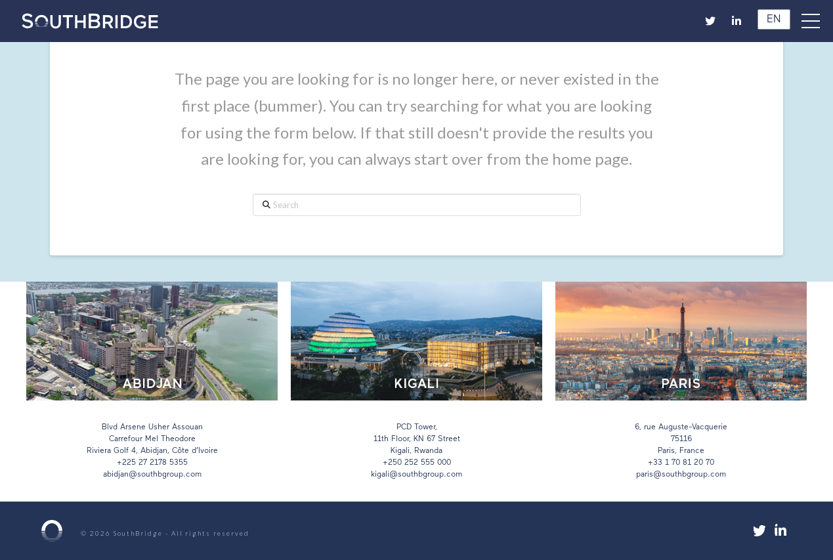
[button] (817, 21)
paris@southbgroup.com (681, 475)
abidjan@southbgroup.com (152, 475)
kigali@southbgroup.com (416, 475)
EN (772, 19)
